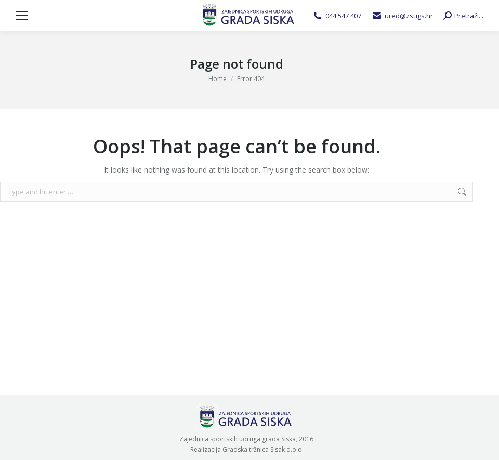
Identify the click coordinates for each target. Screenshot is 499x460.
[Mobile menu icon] (22, 15)
